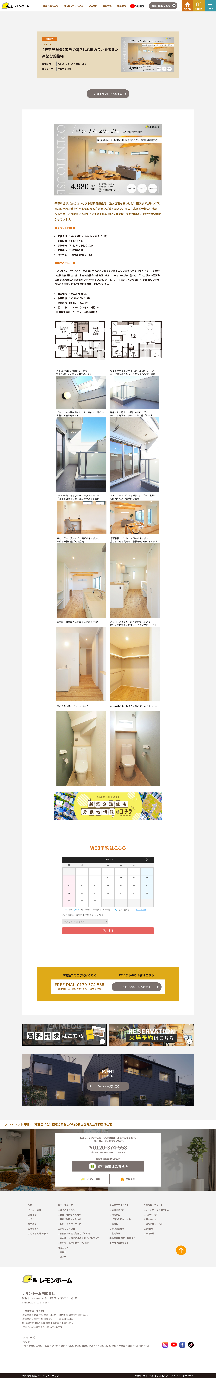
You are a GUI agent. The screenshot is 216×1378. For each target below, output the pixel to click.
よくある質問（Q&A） (39, 1233)
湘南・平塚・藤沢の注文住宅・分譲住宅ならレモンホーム (157, 1375)
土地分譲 (116, 1233)
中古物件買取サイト (119, 1242)
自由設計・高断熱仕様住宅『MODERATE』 (80, 1238)
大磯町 (32, 1345)
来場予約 (150, 1233)
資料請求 (150, 1228)
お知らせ (32, 1214)
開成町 (85, 1345)
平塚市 (63, 1252)
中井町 (101, 1345)
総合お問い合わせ (154, 1223)
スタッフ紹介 (152, 1214)
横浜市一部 (144, 1345)
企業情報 (121, 5)
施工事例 (93, 5)
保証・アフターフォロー (71, 1223)
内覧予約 (116, 1214)
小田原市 (47, 1345)
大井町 (78, 1345)
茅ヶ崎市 (56, 1345)
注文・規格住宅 (50, 5)
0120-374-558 (108, 1147)
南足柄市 (93, 1345)
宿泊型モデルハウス (73, 5)
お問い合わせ (150, 1219)
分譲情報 (107, 5)
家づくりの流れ (67, 1228)
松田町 (71, 1345)
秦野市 (115, 1345)
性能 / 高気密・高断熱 (70, 1214)
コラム (31, 1219)
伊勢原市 (123, 1345)
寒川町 (108, 1345)
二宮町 (39, 1345)
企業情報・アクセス (153, 1205)
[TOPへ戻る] (47, 1275)
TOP (6, 1124)
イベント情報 (20, 1124)
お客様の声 (33, 1228)
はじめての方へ (67, 1209)
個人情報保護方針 (31, 1375)
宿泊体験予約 (118, 1209)
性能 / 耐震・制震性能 (70, 1219)
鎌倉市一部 (133, 1345)
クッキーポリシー (52, 1375)
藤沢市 (63, 1257)
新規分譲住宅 (118, 1228)
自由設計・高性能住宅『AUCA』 (75, 1233)
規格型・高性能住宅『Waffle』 (75, 1242)
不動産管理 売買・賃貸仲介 (122, 1238)
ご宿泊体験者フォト (121, 1219)
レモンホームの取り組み (157, 1209)
